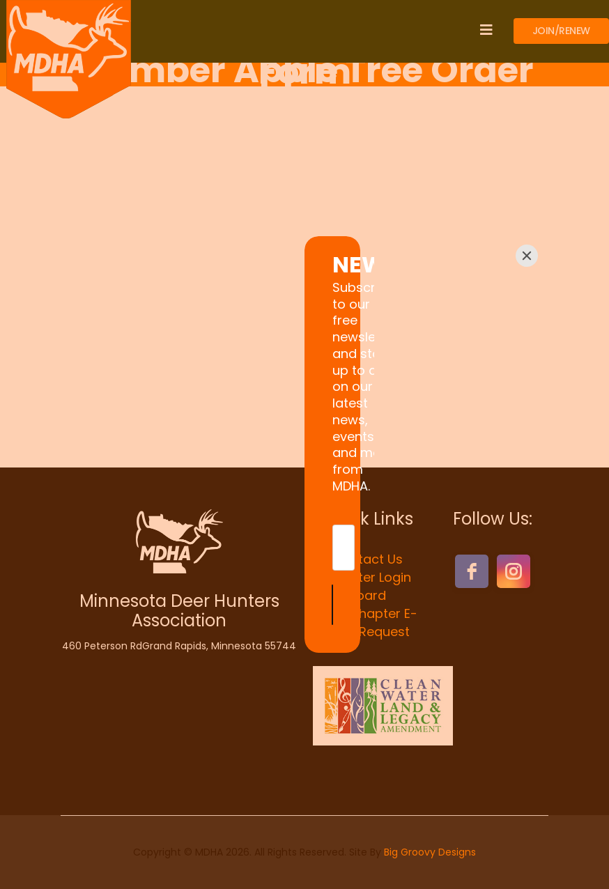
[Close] (527, 323)
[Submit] (425, 537)
